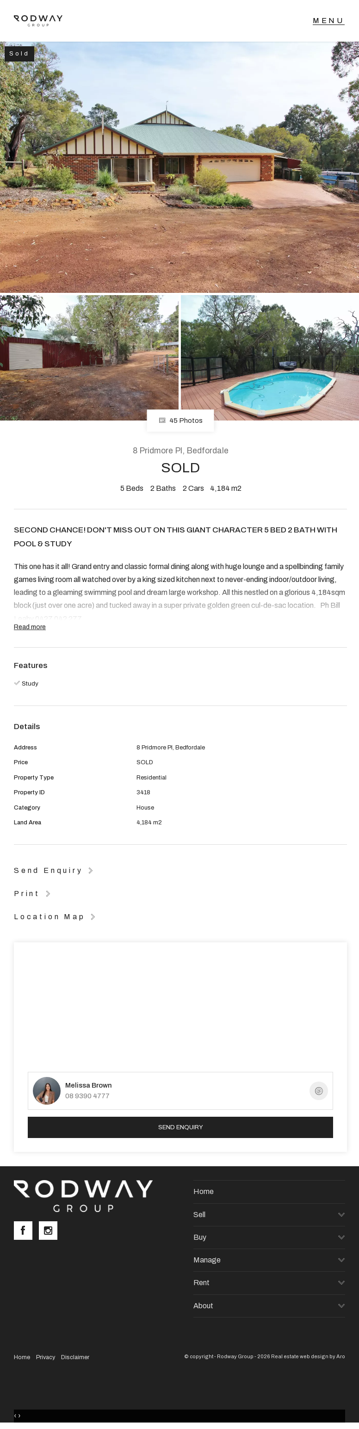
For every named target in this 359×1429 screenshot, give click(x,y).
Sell (199, 1215)
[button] (34, 893)
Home (203, 1191)
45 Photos (181, 421)
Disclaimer (75, 1357)
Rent (201, 1283)
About (203, 1306)
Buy (199, 1237)
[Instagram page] (50, 1231)
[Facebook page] (26, 1231)
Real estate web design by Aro (308, 1356)
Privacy (45, 1357)
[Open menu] (328, 21)
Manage (207, 1260)
